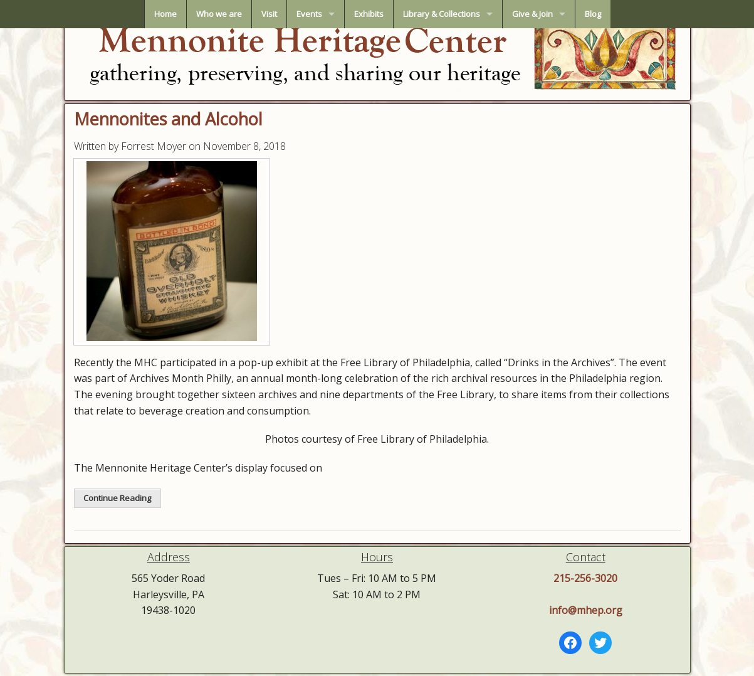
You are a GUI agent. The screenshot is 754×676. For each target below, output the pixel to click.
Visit (269, 13)
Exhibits (369, 13)
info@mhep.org (585, 610)
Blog (593, 13)
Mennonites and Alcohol (168, 118)
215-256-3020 (585, 578)
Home (165, 13)
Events (309, 13)
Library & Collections (441, 13)
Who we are (219, 13)
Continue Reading (117, 498)
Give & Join (532, 13)
